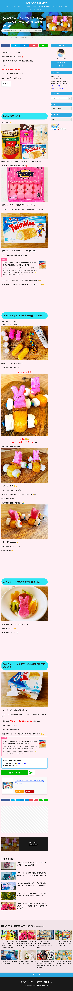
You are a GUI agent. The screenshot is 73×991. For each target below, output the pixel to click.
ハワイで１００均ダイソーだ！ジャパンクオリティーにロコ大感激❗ (32, 864)
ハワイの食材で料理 (44, 6)
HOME (4, 38)
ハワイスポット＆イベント (29, 6)
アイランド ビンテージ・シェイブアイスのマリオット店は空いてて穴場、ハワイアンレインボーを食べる (9, 944)
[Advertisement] (24, 98)
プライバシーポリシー (28, 982)
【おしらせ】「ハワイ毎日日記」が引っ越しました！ (9, 962)
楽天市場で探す (30, 791)
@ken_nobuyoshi (23, 763)
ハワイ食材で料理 (37, 30)
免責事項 (39, 982)
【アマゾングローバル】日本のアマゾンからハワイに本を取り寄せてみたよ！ (63, 943)
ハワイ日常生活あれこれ (27, 30)
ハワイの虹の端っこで (36, 3)
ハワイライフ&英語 (35, 9)
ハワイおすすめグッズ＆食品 (59, 6)
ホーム (6, 6)
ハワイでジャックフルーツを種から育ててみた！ (27, 962)
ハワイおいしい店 (15, 6)
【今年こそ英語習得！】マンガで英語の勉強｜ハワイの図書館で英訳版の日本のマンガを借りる (45, 964)
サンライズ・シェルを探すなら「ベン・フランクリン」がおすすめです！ (63, 963)
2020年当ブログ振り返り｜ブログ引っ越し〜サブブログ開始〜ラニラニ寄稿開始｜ (32, 884)
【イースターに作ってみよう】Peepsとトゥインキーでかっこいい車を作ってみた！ (50, 38)
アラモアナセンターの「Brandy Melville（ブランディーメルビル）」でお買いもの (45, 944)
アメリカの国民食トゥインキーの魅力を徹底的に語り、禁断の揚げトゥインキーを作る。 (20, 264)
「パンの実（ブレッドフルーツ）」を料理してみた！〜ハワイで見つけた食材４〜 (32, 894)
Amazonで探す (20, 791)
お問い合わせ (48, 982)
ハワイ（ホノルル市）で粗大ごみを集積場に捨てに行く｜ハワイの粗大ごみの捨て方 (32, 874)
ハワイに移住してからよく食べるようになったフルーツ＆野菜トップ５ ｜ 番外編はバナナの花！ (32, 906)
